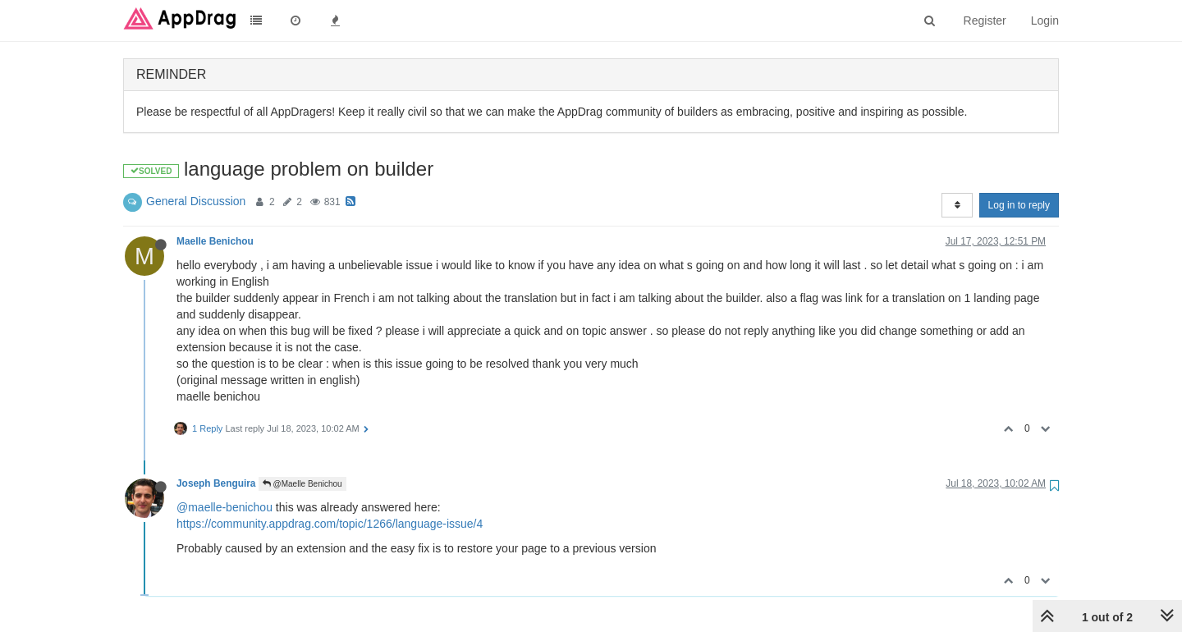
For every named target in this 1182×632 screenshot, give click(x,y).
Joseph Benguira (215, 483)
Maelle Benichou (215, 241)
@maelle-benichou (224, 507)
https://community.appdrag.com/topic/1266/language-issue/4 (329, 523)
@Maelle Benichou (302, 483)
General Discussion (195, 201)
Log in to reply (1019, 205)
